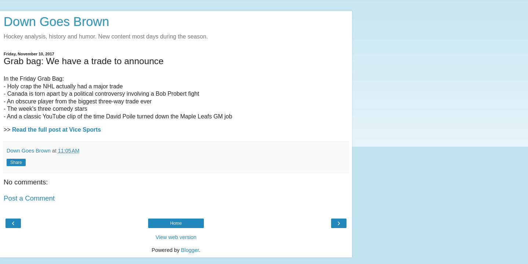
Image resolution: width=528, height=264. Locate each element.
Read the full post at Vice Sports (56, 129)
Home (176, 223)
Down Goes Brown (56, 22)
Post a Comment (29, 198)
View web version (176, 237)
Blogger (190, 250)
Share (16, 162)
